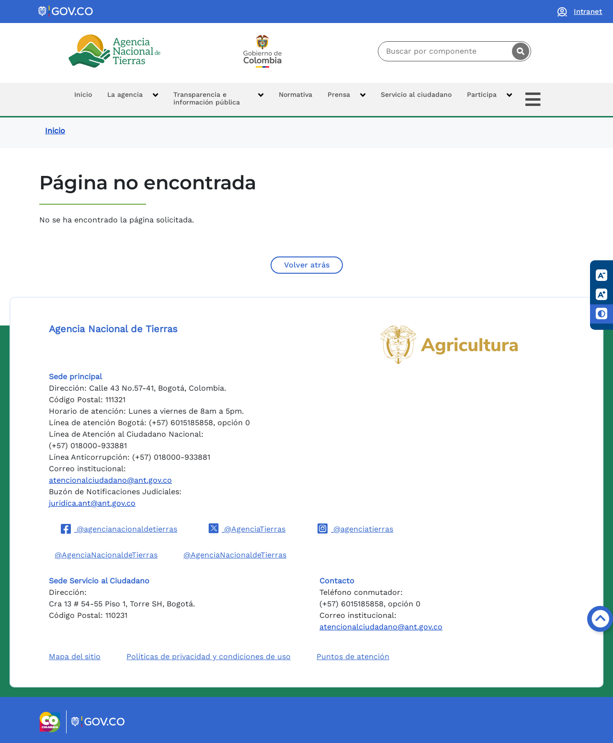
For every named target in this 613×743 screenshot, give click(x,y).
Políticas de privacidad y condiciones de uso (208, 656)
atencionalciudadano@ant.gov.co (110, 480)
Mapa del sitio (75, 656)
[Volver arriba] (600, 619)
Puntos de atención (353, 656)
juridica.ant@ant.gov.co (92, 503)
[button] (133, 99)
